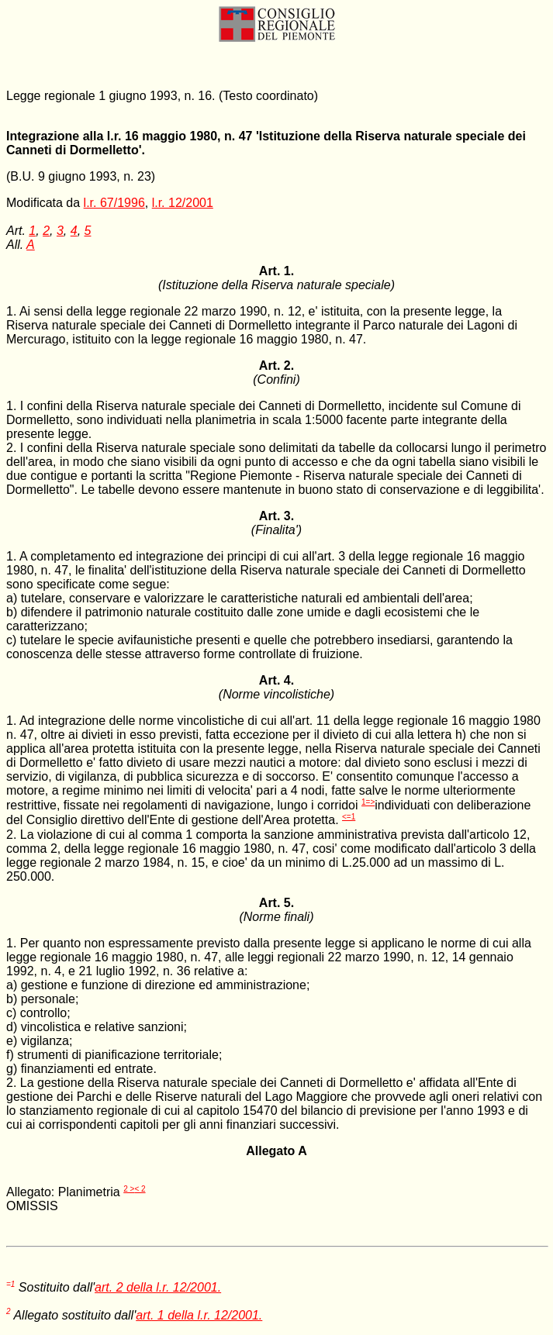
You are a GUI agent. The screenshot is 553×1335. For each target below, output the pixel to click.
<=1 (348, 816)
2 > (128, 1189)
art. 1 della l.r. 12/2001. (199, 1315)
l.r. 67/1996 (114, 202)
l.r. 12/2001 (182, 202)
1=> (368, 802)
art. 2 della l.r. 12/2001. (158, 1287)
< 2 (139, 1189)
